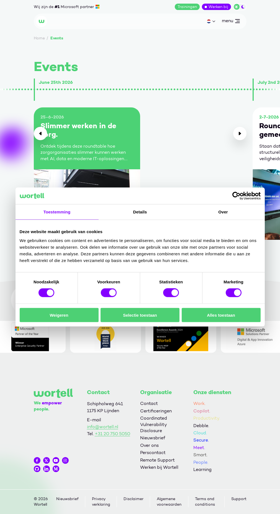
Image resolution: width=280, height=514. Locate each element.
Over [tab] (223, 212)
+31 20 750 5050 (112, 433)
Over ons (149, 445)
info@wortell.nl (102, 426)
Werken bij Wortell (159, 467)
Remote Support (157, 460)
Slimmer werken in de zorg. (78, 130)
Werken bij (218, 6)
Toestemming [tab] (57, 212)
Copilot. (201, 411)
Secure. (201, 440)
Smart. (200, 454)
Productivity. (206, 418)
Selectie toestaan (140, 315)
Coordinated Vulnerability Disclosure (153, 424)
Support (238, 499)
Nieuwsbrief (152, 437)
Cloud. (200, 432)
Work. (199, 403)
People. (200, 462)
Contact (149, 403)
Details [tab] (140, 212)
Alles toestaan (221, 315)
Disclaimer (133, 499)
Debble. (201, 425)
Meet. (199, 447)
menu (231, 22)
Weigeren (59, 315)
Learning (202, 469)
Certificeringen (156, 411)
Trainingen (187, 6)
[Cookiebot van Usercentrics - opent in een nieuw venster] (236, 196)
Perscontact (153, 452)
